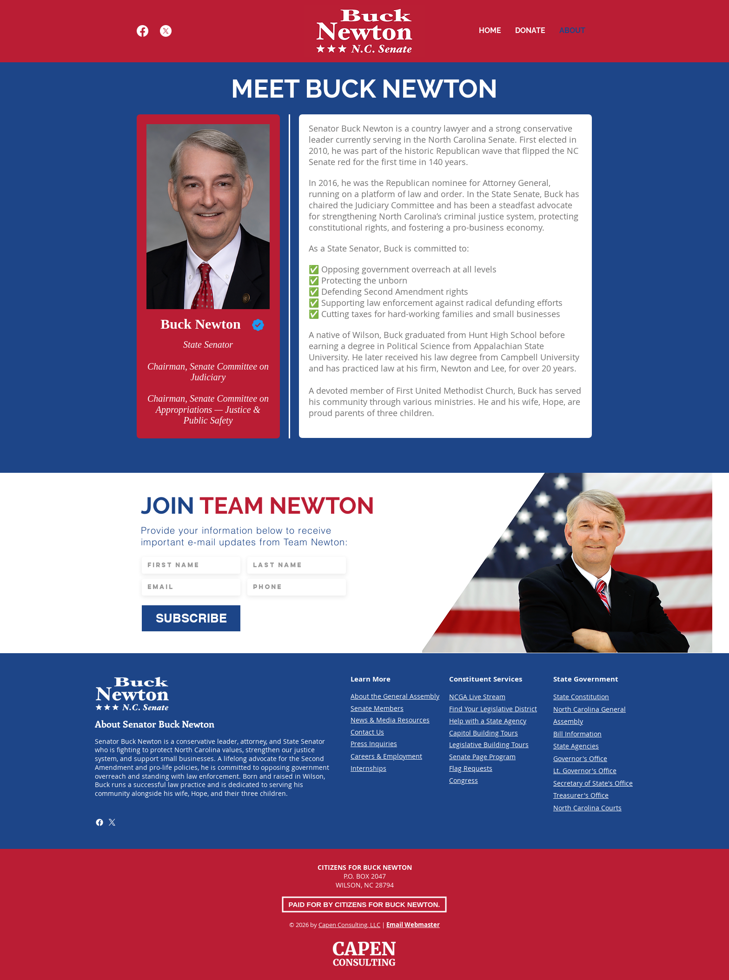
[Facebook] (142, 31)
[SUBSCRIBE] (191, 618)
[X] (166, 31)
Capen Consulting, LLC (349, 924)
